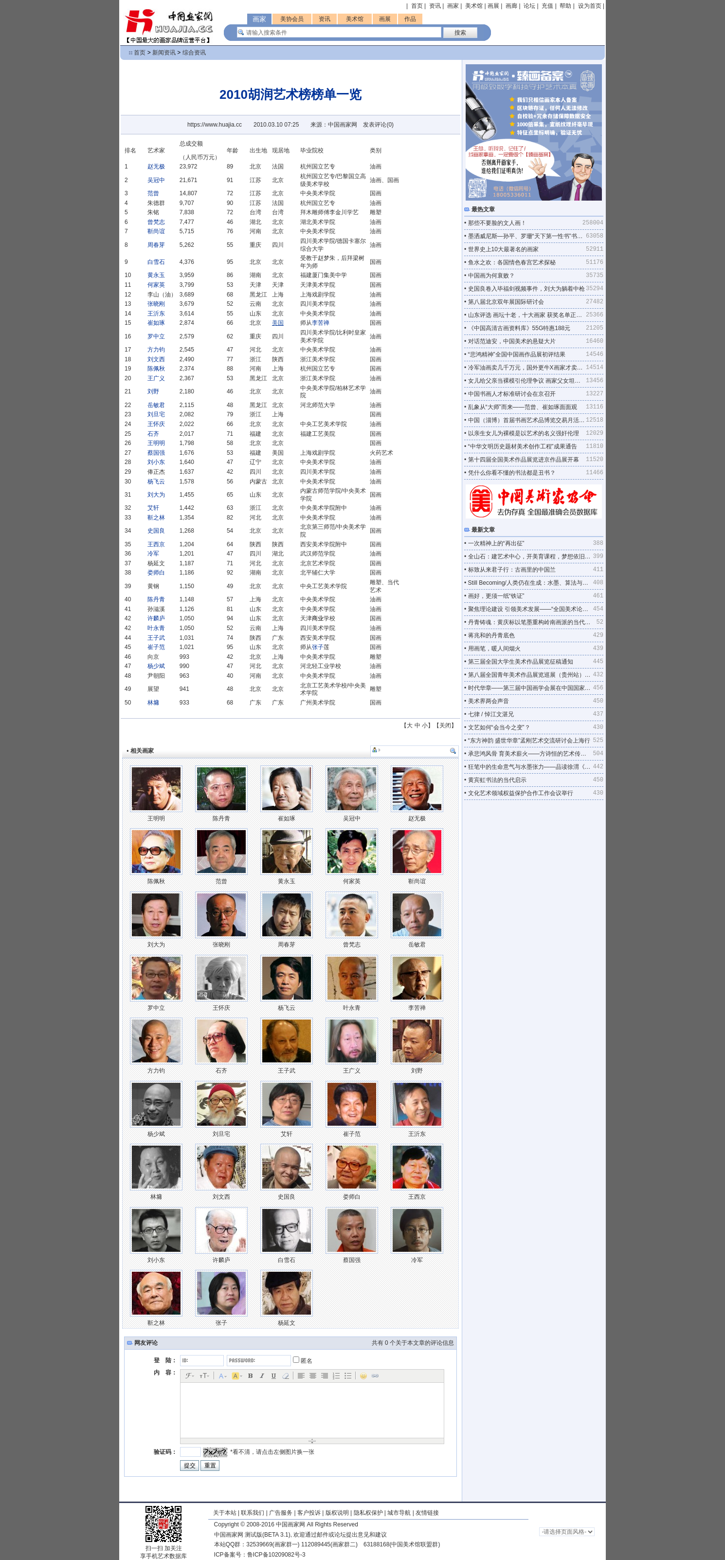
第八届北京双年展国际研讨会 (506, 301)
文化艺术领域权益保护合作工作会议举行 (520, 793)
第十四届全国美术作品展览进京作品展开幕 (523, 459)
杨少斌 (156, 666)
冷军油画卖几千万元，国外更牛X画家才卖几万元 (527, 367)
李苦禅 (320, 322)
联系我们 (252, 1512)
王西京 (156, 544)
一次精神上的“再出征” (496, 543)
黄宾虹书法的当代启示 (497, 780)
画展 (493, 5)
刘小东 (156, 462)
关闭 (445, 725)
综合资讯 (194, 52)
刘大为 (156, 494)
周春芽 (156, 244)
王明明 (156, 443)
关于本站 (224, 1512)
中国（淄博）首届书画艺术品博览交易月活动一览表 (527, 420)
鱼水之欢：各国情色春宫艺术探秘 (512, 262)
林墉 (153, 702)
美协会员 (292, 19)
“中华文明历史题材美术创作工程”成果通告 (522, 446)
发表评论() (378, 124)
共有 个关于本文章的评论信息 (413, 1342)
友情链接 (427, 1512)
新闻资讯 (164, 52)
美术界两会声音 (488, 701)
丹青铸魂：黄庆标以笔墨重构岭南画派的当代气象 (532, 622)
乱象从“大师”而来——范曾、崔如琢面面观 (522, 407)
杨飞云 (156, 481)
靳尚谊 (156, 231)
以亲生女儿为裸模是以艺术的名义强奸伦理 (523, 433)
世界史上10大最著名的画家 (503, 249)
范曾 (153, 193)
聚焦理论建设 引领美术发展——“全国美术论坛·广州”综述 (530, 609)
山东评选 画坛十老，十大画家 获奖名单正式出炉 (527, 315)
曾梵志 (156, 222)
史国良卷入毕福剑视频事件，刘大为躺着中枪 (526, 288)
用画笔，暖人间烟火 (494, 648)
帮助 (565, 5)
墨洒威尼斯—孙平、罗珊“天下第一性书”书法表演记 (527, 236)
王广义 (156, 378)
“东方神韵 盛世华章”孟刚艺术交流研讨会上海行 (529, 740)
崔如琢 (156, 322)
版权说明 (337, 1512)
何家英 (156, 284)
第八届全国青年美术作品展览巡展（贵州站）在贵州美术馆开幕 (530, 674)
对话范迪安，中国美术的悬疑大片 (512, 341)
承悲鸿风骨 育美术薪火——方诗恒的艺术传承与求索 (530, 753)
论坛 (529, 5)
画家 (453, 5)
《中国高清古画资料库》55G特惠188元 (519, 328)
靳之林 (156, 517)
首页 (417, 5)
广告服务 (280, 1512)
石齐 (153, 433)
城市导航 (399, 1512)
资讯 (435, 5)
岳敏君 (156, 405)
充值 (547, 5)
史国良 (156, 530)
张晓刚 (156, 303)
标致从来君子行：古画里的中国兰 (512, 569)
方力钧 (156, 349)
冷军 (153, 553)
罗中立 (156, 336)
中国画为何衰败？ (491, 275)
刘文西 (156, 359)
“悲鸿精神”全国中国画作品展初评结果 (516, 354)
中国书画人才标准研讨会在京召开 (512, 393)
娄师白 (156, 572)
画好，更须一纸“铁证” (496, 596)
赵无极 (156, 166)
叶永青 (156, 628)
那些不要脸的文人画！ (497, 223)
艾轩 (153, 507)
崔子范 (156, 647)
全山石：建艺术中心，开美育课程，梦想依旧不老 (530, 556)
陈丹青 (156, 599)
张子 (318, 647)
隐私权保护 (368, 1512)
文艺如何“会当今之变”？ (499, 727)
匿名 (302, 1360)
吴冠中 (156, 180)
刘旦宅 (156, 414)
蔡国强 (156, 452)
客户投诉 (309, 1512)
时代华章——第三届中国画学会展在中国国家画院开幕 (530, 688)
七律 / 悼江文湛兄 (491, 714)
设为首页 (589, 5)
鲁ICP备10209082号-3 (276, 1554)
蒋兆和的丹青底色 (491, 635)
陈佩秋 (156, 368)
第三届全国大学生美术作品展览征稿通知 (520, 661)
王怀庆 (156, 424)
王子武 (156, 637)
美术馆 (474, 5)
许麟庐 (156, 618)
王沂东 (156, 313)
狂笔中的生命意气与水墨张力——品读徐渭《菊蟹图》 (530, 766)
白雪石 (156, 262)
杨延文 (286, 1322)
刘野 (153, 391)
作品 (410, 19)
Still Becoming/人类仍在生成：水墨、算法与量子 (530, 582)
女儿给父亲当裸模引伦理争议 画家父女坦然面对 (527, 380)
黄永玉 (156, 275)
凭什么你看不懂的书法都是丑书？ (512, 472)
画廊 (511, 5)
